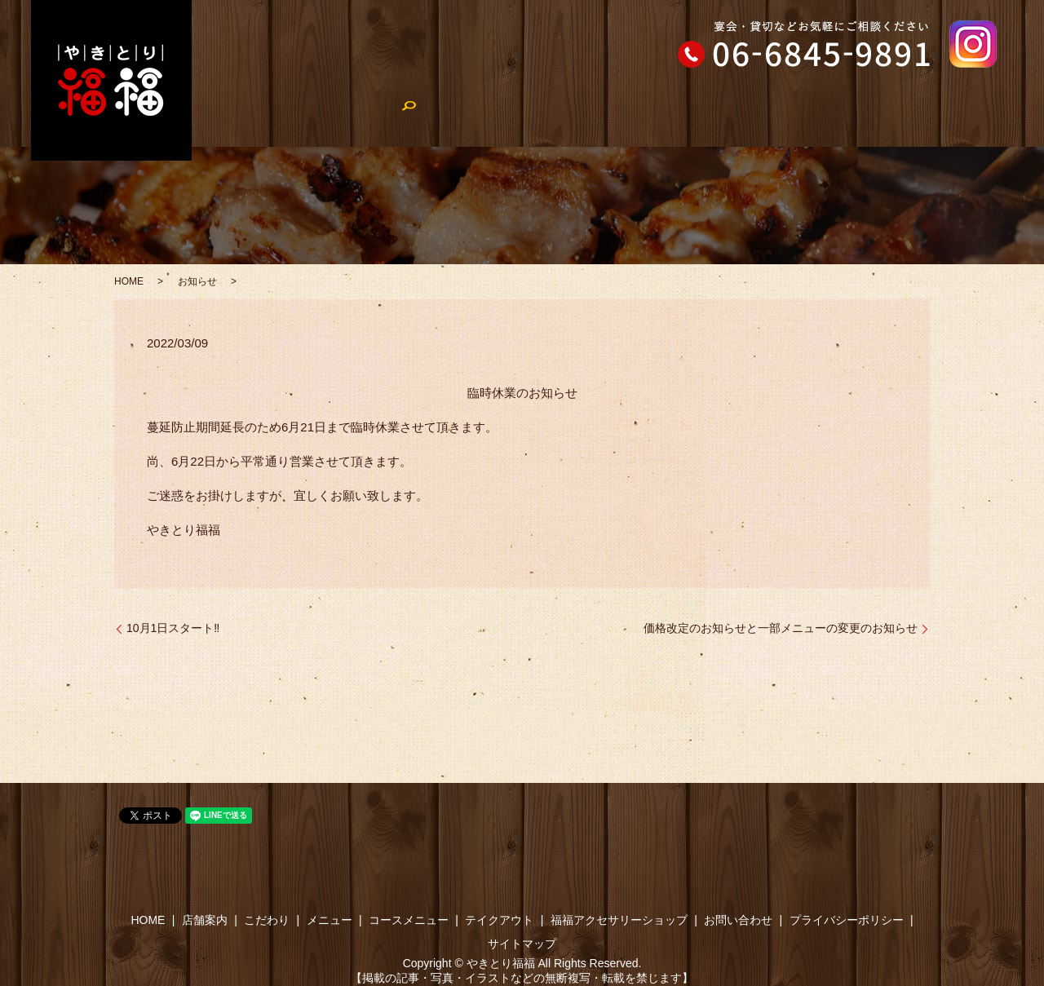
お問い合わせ (738, 919)
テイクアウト (632, 118)
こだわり (367, 118)
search (1012, 119)
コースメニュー (530, 118)
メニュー (440, 118)
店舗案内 (293, 118)
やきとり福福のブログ (750, 118)
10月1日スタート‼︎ (172, 627)
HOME (227, 118)
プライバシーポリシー (847, 919)
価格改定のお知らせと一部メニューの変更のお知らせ (781, 627)
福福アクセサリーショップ (903, 118)
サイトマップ (522, 943)
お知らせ (197, 281)
